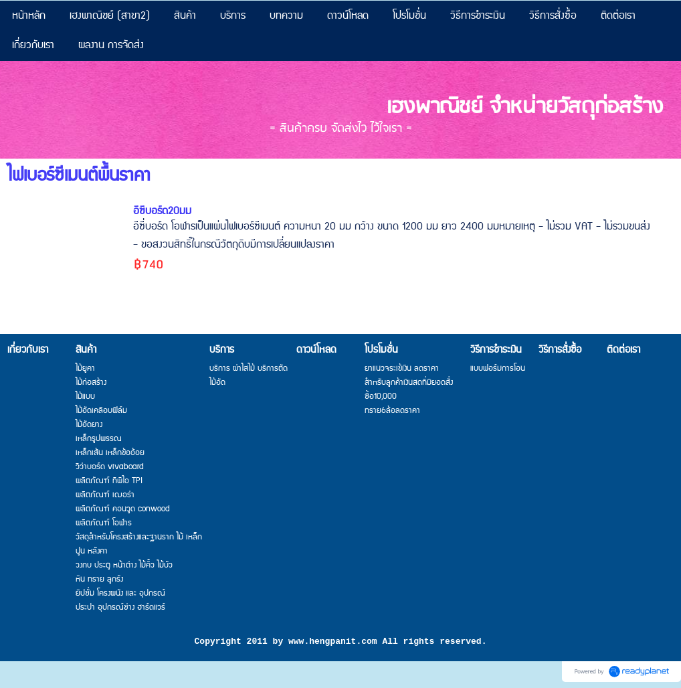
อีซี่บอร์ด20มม (162, 211)
